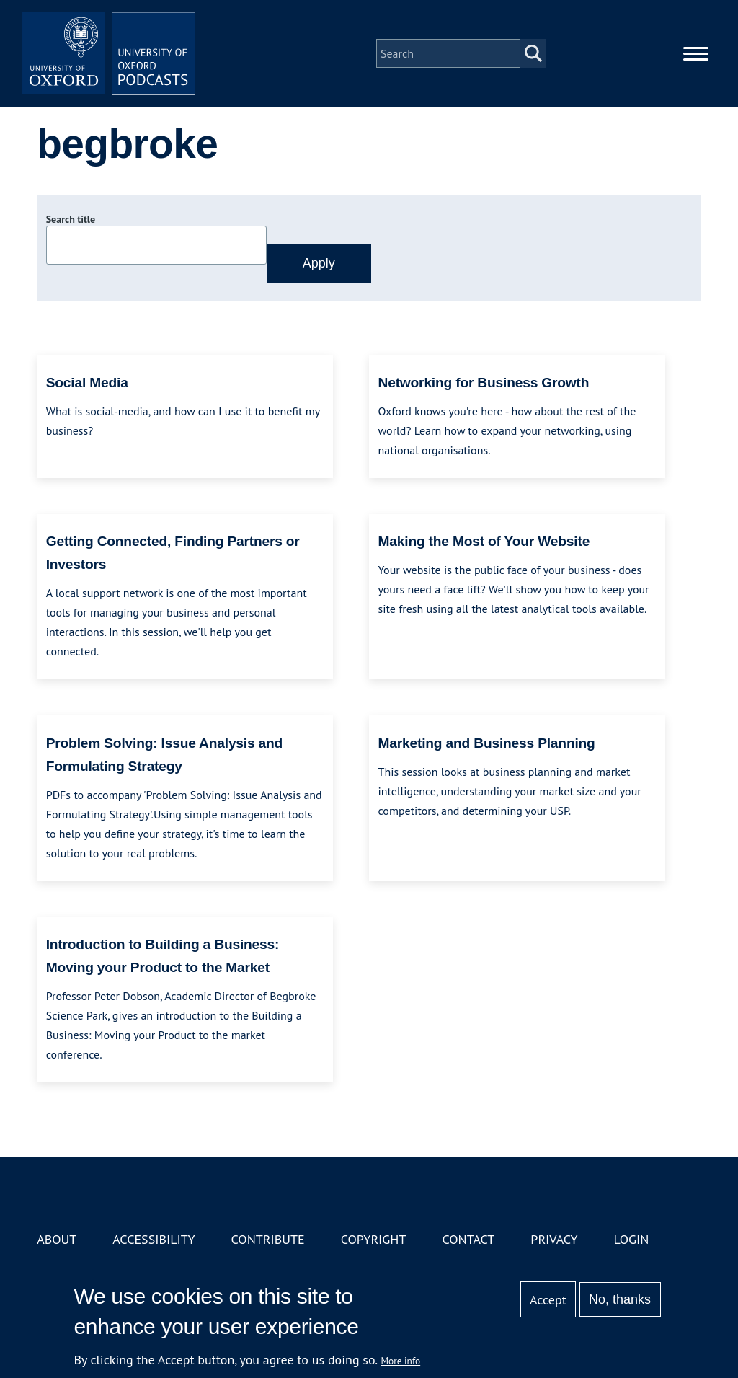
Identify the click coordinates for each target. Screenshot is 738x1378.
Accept (548, 1299)
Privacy (553, 1239)
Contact (468, 1239)
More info (401, 1360)
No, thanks (620, 1299)
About (56, 1239)
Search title (70, 219)
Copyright (373, 1239)
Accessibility (153, 1239)
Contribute (268, 1239)
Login (631, 1239)
